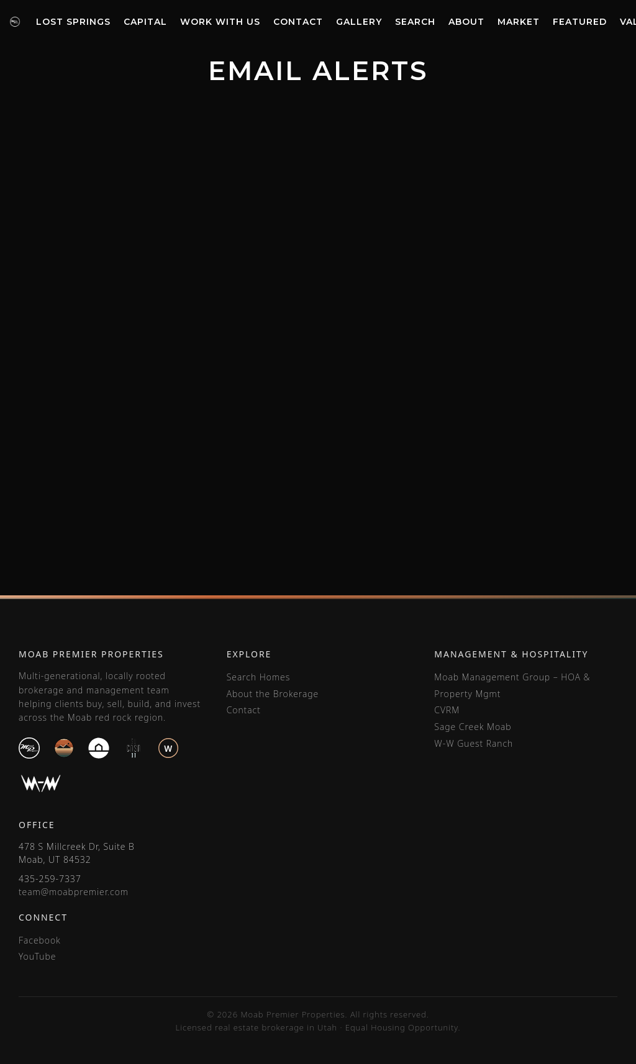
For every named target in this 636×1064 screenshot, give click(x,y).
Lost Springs (73, 21)
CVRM (447, 710)
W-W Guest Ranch (473, 743)
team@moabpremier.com (74, 892)
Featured (580, 21)
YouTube (37, 956)
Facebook (40, 940)
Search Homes (258, 677)
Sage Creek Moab (472, 727)
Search (415, 21)
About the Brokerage (273, 694)
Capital (145, 21)
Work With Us (220, 21)
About (466, 21)
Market (518, 21)
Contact (298, 21)
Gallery (359, 21)
